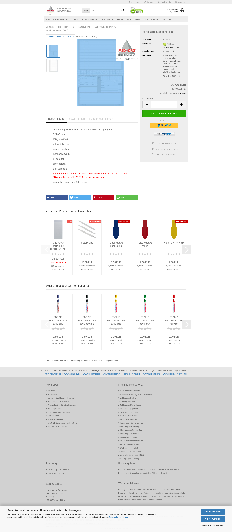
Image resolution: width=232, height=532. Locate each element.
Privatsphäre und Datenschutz (60, 412)
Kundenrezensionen (101, 118)
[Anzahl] (164, 104)
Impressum (134, 2)
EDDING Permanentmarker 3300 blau (58, 320)
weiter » (60, 36)
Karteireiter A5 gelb (174, 242)
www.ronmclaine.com (151, 374)
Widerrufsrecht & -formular (58, 402)
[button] (146, 104)
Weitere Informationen (212, 525)
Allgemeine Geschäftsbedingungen (62, 405)
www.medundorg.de (72, 374)
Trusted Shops (53, 391)
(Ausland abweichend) (171, 47)
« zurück (50, 36)
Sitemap (148, 2)
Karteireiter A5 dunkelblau (116, 244)
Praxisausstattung (85, 19)
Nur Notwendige (212, 519)
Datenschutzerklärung (118, 517)
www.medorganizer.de (91, 374)
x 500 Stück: (147, 99)
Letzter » (70, 36)
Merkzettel (180, 2)
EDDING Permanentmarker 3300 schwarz (87, 320)
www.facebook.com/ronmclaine (175, 374)
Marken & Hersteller (56, 419)
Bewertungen (77, 118)
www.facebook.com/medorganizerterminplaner (121, 374)
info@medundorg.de (53, 374)
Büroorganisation (112, 19)
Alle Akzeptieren (213, 511)
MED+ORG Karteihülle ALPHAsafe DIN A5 (58, 246)
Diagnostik (133, 19)
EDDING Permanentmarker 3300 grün (145, 320)
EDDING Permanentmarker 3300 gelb (116, 320)
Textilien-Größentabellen (57, 427)
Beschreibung (56, 118)
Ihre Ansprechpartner (56, 409)
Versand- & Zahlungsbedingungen (61, 398)
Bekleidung (151, 19)
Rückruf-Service (54, 416)
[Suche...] (86, 10)
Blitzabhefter (87, 242)
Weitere (167, 19)
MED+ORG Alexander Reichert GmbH (63, 423)
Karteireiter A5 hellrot (144, 244)
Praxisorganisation (57, 19)
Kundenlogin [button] (164, 2)
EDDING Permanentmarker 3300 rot (173, 320)
